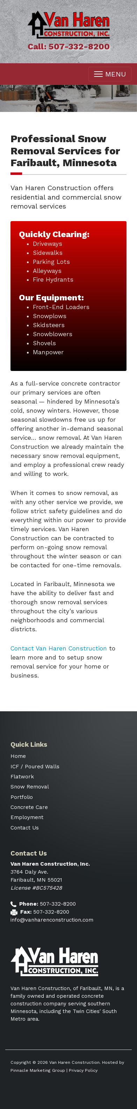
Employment (26, 817)
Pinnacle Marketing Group (37, 1070)
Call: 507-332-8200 (69, 46)
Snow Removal (29, 787)
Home (18, 756)
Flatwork (22, 777)
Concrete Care (29, 807)
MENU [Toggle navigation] (110, 74)
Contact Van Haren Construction (58, 648)
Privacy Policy (83, 1070)
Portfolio (21, 797)
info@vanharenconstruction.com (51, 920)
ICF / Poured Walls (34, 766)
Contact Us (24, 828)
